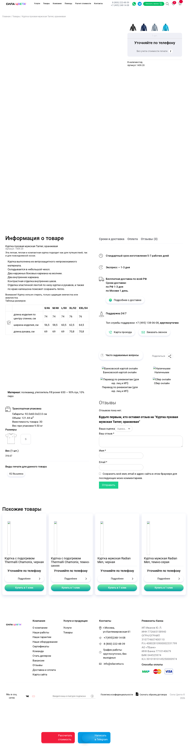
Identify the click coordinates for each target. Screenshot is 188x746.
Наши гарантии (42, 637)
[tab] (113, 239)
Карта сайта (40, 674)
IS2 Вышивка (16, 473)
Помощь (68, 3)
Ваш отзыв (106, 433)
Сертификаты (41, 646)
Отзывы (38, 665)
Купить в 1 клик (24, 587)
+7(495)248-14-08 (114, 637)
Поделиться (162, 356)
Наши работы (41, 632)
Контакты (98, 3)
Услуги (37, 3)
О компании (40, 627)
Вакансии (38, 660)
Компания (57, 3)
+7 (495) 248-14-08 (120, 5)
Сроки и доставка (111, 239)
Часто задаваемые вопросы (120, 355)
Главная (6, 16)
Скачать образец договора (151, 694)
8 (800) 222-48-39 (120, 2)
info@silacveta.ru (114, 663)
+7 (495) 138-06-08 (147, 322)
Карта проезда (120, 332)
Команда (38, 651)
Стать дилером (42, 655)
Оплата (132, 239)
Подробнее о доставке (125, 300)
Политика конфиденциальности (117, 694)
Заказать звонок (153, 4)
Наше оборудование (45, 641)
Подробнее (24, 578)
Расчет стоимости (83, 3)
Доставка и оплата (44, 669)
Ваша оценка (107, 428)
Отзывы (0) (149, 239)
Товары (46, 3)
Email (103, 462)
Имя (102, 450)
